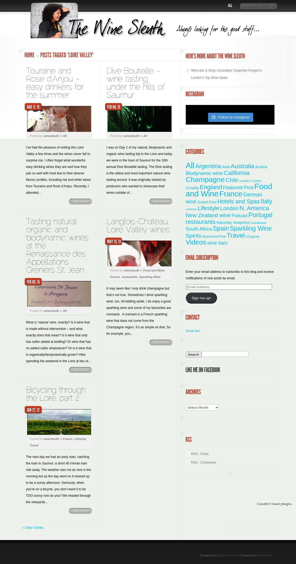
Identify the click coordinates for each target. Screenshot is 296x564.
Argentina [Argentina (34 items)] (208, 166)
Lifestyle (80, 438)
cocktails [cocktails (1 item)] (244, 180)
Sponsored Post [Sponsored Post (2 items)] (214, 236)
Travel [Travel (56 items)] (236, 235)
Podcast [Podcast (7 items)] (239, 215)
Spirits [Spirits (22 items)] (193, 235)
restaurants (130, 277)
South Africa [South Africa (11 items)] (199, 229)
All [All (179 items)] (190, 165)
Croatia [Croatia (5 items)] (192, 187)
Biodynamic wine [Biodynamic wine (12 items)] (204, 173)
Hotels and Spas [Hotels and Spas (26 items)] (238, 201)
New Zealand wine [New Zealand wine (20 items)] (208, 215)
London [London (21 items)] (229, 208)
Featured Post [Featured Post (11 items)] (238, 187)
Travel (34, 445)
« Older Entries (33, 528)
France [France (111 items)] (230, 194)
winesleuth (51, 136)
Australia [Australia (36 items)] (242, 166)
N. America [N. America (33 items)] (254, 208)
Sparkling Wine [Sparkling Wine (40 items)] (251, 228)
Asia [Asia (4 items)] (226, 167)
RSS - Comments (203, 462)
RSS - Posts (200, 454)
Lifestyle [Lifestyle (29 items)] (208, 208)
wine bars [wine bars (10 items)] (217, 243)
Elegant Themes (228, 555)
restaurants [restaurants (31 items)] (201, 221)
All (65, 136)
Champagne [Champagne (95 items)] (205, 179)
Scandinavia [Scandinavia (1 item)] (258, 222)
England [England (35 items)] (211, 187)
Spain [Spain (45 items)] (221, 228)
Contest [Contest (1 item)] (256, 180)
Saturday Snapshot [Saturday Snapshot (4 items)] (232, 222)
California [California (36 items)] (236, 172)
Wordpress (265, 555)
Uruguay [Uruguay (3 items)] (252, 236)
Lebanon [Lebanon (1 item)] (191, 209)
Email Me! (193, 331)
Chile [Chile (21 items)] (232, 180)
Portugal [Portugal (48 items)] (260, 214)
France (115, 277)
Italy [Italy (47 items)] (266, 201)
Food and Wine (154, 270)
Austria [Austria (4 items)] (261, 167)
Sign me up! (201, 298)
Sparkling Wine (150, 277)
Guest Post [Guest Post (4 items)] (207, 202)
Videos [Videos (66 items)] (196, 242)
